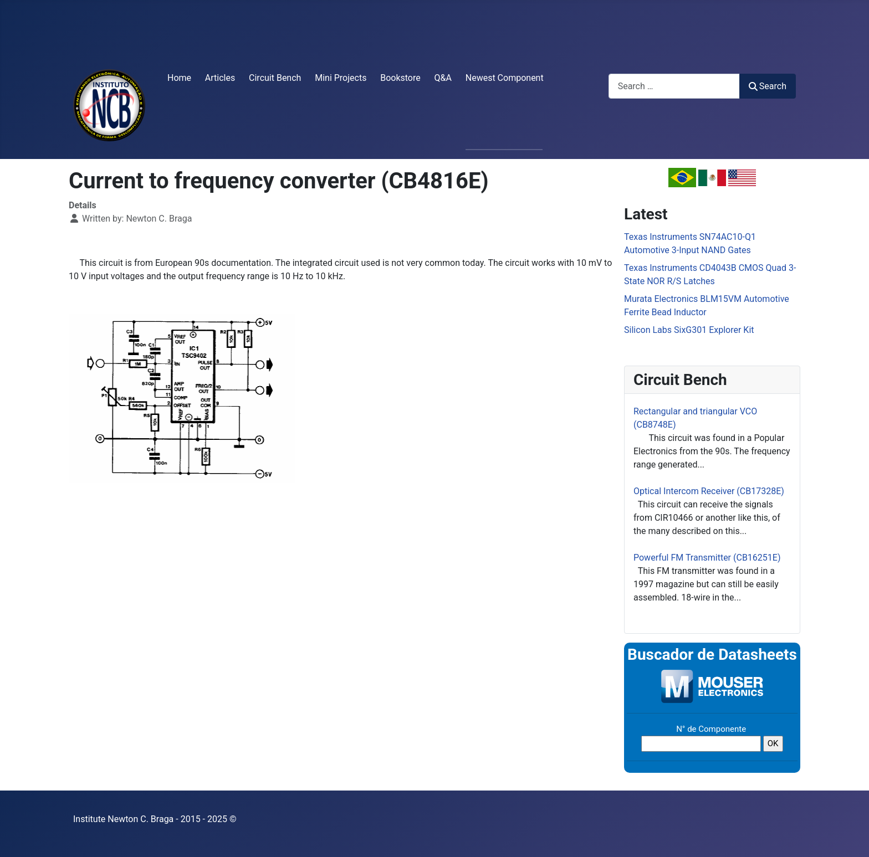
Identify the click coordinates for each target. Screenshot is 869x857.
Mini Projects (340, 78)
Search (767, 86)
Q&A (443, 78)
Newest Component (505, 78)
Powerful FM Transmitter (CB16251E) (707, 557)
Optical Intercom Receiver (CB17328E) (708, 491)
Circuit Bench (275, 78)
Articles (220, 78)
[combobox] (674, 86)
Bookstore (400, 78)
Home (179, 78)
